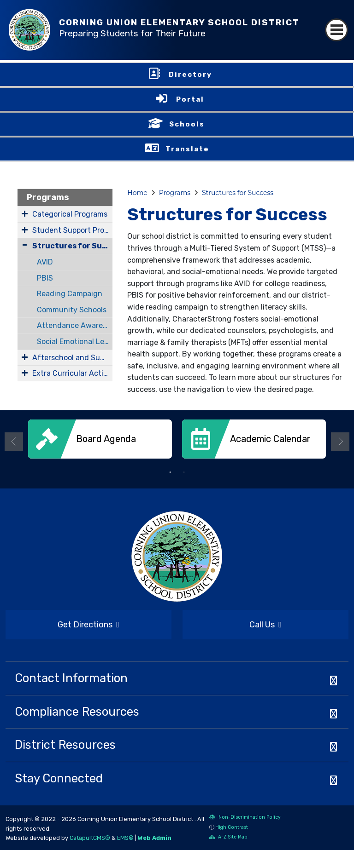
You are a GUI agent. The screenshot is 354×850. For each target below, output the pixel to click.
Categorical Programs (69, 214)
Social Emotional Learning (75, 341)
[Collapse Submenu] (24, 245)
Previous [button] (14, 441)
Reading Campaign (69, 293)
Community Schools (71, 309)
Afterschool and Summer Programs (72, 357)
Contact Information (71, 678)
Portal (190, 99)
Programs (48, 197)
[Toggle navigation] (336, 30)
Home (137, 193)
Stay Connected (59, 778)
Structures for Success (72, 245)
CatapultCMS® (90, 837)
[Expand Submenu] (24, 213)
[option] (100, 442)
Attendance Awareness (75, 325)
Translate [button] (187, 149)
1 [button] (170, 472)
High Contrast (231, 827)
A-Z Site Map (228, 838)
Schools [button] (187, 124)
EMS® (125, 837)
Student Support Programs (72, 230)
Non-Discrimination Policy (245, 818)
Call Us (232, 625)
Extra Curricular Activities (72, 373)
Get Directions (62, 628)
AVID (45, 262)
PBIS (45, 278)
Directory (190, 74)
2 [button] (184, 472)
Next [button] (340, 441)
